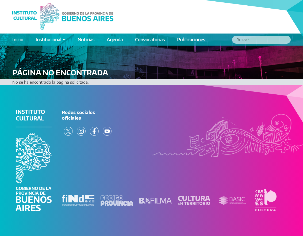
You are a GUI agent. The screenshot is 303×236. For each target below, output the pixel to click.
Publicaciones (191, 39)
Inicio (17, 39)
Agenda (115, 39)
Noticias (86, 39)
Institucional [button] (48, 39)
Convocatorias (150, 39)
